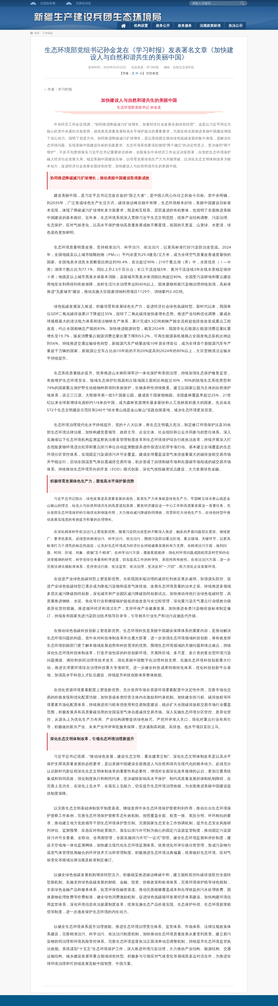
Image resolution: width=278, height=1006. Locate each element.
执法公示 (236, 25)
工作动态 (47, 33)
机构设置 (141, 25)
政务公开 (163, 25)
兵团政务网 (47, 3)
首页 (37, 33)
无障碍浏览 (83, 3)
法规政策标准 (210, 25)
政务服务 (185, 25)
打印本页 (152, 73)
